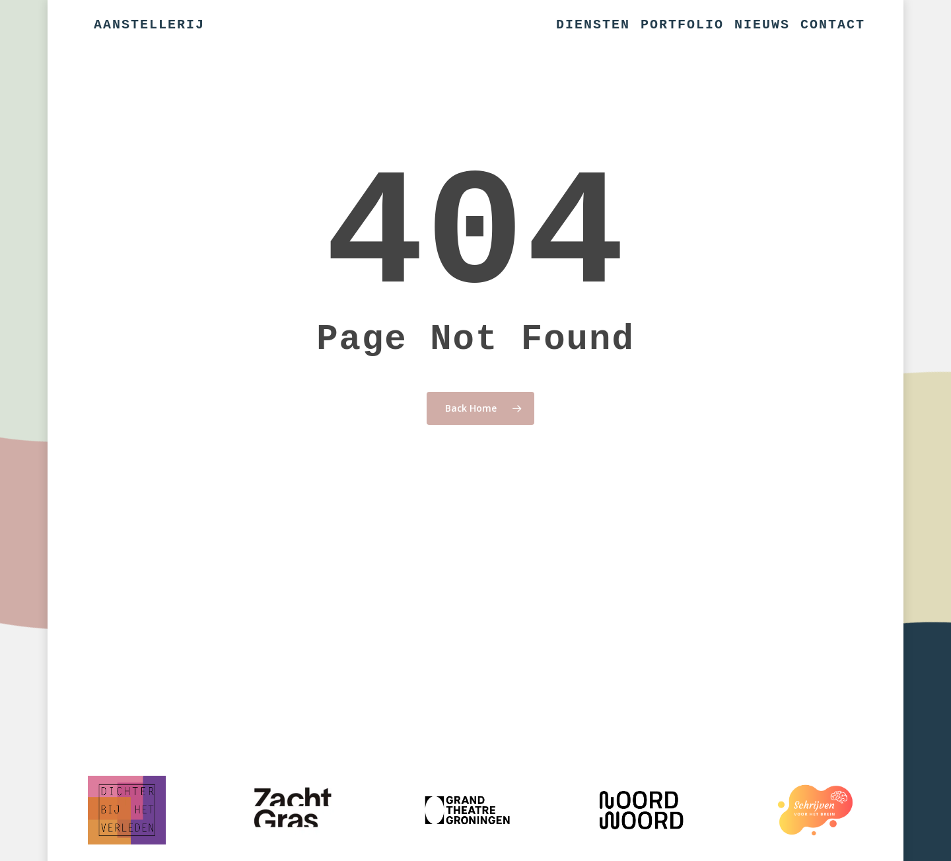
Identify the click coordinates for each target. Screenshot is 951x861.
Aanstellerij (149, 25)
